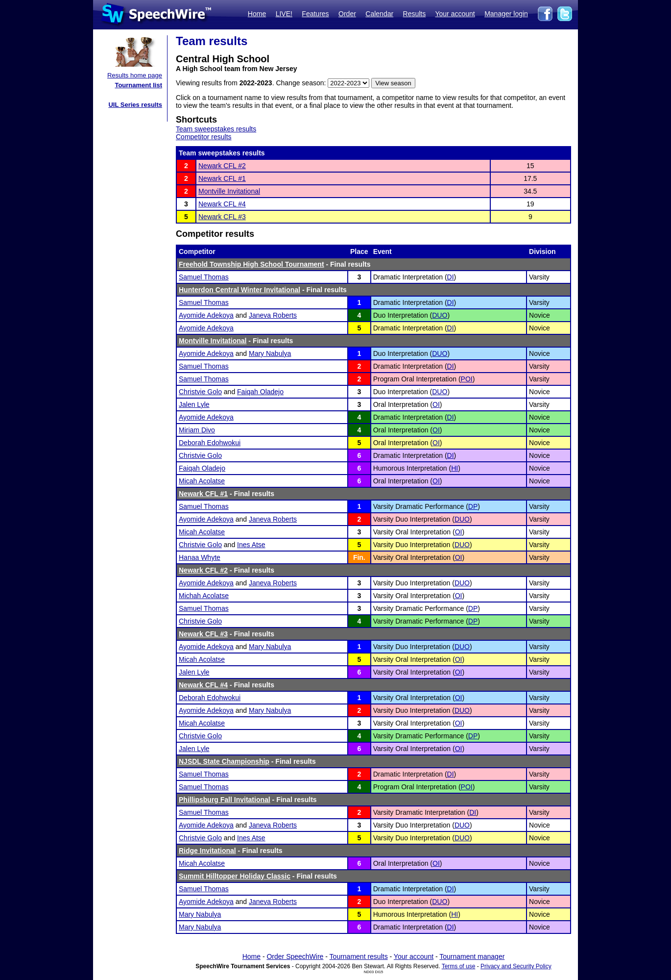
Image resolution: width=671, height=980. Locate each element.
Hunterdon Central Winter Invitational (239, 290)
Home (257, 14)
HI (454, 468)
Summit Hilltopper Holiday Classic (234, 876)
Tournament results (359, 956)
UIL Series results (135, 104)
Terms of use (459, 966)
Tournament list (138, 85)
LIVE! (284, 14)
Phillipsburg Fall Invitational (224, 800)
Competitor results (204, 137)
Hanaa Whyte (199, 557)
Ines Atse (251, 545)
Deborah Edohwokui (209, 443)
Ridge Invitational (207, 850)
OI (436, 404)
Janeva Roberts (273, 315)
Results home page (134, 75)
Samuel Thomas (204, 277)
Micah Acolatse (202, 481)
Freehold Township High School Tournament (251, 264)
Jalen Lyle (194, 404)
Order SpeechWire (294, 956)
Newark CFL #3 (222, 217)
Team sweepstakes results (216, 129)
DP (473, 506)
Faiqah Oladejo (260, 392)
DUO (439, 315)
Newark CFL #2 (222, 166)
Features (315, 14)
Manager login (506, 14)
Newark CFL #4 (222, 204)
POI (467, 379)
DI (450, 277)
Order (347, 14)
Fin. (359, 557)
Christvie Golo (200, 392)
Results (414, 14)
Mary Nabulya (270, 353)
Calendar (379, 14)
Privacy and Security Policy (515, 966)
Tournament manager (471, 956)
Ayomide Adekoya (206, 315)
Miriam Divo (197, 430)
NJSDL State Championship (224, 761)
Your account (455, 14)
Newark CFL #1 (222, 178)
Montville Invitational (229, 191)
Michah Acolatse (204, 596)
